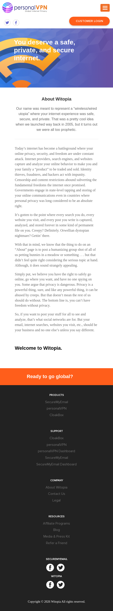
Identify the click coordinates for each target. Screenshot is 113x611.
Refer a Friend (56, 543)
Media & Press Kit (56, 536)
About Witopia (56, 487)
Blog (56, 530)
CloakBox (57, 415)
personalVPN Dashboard (56, 451)
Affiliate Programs (56, 523)
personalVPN (57, 408)
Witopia (56, 601)
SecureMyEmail (56, 402)
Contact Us (56, 494)
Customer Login (89, 21)
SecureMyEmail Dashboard (56, 464)
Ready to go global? (50, 376)
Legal (56, 500)
